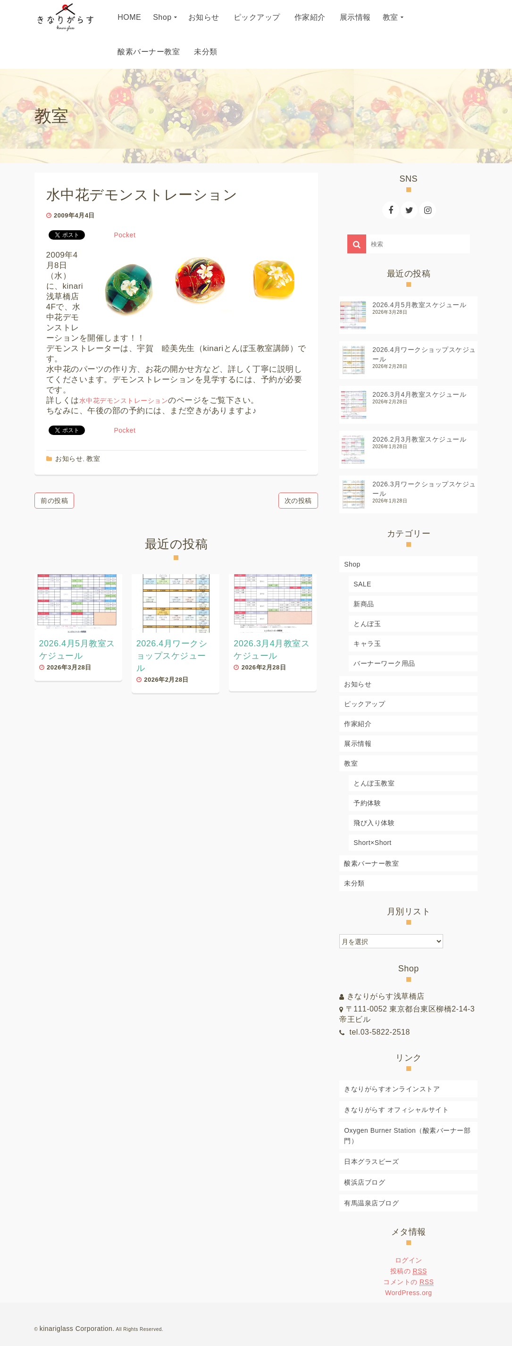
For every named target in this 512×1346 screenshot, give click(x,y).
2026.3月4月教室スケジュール (419, 394)
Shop (352, 564)
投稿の (408, 1271)
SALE (362, 584)
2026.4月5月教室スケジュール (419, 305)
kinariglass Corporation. (77, 1328)
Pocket (125, 235)
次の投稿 (298, 500)
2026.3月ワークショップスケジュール (424, 488)
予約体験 (367, 803)
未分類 (354, 883)
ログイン (408, 1260)
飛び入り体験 (373, 823)
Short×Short (372, 842)
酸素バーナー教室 (371, 863)
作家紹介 (357, 723)
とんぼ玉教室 (373, 783)
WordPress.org (408, 1292)
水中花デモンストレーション (123, 400)
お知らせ (69, 458)
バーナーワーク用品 (384, 663)
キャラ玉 (367, 643)
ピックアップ (364, 704)
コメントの (408, 1282)
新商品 (363, 604)
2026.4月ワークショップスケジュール (424, 354)
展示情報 (357, 743)
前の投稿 (54, 500)
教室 (93, 458)
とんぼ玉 (367, 623)
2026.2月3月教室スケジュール (419, 439)
